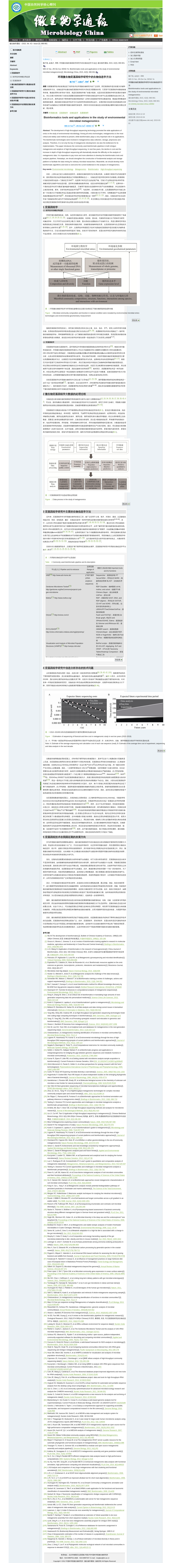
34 (107, 398)
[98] (45, 1488)
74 (62, 645)
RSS (132, 65)
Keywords (14, 69)
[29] (45, 1097)
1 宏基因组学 (15, 73)
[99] (45, 1494)
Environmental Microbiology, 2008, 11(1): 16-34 (98, 1228)
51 (98, 522)
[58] (45, 1267)
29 (93, 379)
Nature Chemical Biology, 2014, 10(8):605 (84, 971)
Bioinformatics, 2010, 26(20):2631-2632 (99, 1428)
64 (92, 541)
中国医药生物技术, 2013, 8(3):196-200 (66, 1119)
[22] (45, 1059)
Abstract (13, 65)
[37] (45, 1140)
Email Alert (134, 62)
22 (64, 218)
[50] (45, 1217)
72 (52, 614)
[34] (45, 1125)
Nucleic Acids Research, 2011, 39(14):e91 (63, 1497)
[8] (46, 979)
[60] (45, 1278)
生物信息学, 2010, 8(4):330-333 (62, 955)
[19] (45, 1038)
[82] (45, 1400)
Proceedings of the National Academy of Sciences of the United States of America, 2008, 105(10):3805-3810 (86, 1275)
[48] (45, 1204)
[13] (45, 1007)
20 (58, 218)
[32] (45, 1114)
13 (80, 198)
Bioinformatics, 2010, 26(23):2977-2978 (74, 1486)
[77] (45, 1372)
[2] (46, 941)
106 (87, 803)
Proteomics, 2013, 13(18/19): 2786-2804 (81, 1056)
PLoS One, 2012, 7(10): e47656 (59, 1454)
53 (103, 522)
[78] (45, 1377)
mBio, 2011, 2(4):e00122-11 (80, 1547)
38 (118, 398)
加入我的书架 (135, 56)
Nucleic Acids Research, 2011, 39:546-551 (89, 1392)
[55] (45, 1248)
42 (101, 405)
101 (109, 672)
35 (110, 398)
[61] (45, 1283)
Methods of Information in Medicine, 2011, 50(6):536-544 (79, 1010)
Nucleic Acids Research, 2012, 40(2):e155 (104, 1518)
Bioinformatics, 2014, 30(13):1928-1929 (62, 1345)
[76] (45, 1364)
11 (99, 195)
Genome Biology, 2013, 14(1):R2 (85, 1448)
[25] (45, 1075)
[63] (45, 1293)
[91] (45, 1451)
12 (102, 195)
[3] (46, 949)
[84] (45, 1413)
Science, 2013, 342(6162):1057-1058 (102, 1024)
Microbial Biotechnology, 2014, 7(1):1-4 (62, 1035)
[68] (45, 1316)
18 (53, 218)
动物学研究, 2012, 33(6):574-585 (71, 1321)
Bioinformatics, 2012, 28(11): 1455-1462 (62, 1523)
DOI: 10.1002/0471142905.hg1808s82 (108, 1061)
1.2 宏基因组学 (15, 81)
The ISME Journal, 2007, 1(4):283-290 (70, 1207)
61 (60, 541)
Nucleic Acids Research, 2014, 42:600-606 (80, 1397)
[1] (46, 936)
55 (67, 532)
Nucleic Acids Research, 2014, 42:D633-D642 (73, 1380)
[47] (45, 1198)
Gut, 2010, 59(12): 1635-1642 (109, 1239)
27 (118, 359)
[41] (45, 1161)
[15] (45, 1019)
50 (95, 522)
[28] (45, 1091)
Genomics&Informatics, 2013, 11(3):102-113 (78, 1030)
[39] (45, 1151)
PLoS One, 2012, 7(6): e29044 (93, 1422)
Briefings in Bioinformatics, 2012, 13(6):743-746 (65, 976)
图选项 (134, 320)
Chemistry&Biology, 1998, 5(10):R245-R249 (99, 1083)
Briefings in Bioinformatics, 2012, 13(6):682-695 (79, 1528)
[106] (45, 1531)
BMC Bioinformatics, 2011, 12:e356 (99, 1386)
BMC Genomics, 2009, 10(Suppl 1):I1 (106, 1016)
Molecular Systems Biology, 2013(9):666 (62, 1048)
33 (104, 398)
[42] (45, 1167)
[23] (45, 1064)
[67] (45, 1313)
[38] (45, 1146)
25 (93, 331)
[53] (45, 1236)
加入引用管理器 (136, 59)
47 (87, 522)
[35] (45, 1128)
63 (65, 541)
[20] (45, 1045)
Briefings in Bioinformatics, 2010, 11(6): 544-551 (84, 981)
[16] (45, 1024)
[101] (45, 1505)
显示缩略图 (17, 50)
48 (90, 522)
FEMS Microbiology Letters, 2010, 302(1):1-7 (64, 1088)
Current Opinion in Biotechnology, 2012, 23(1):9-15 (95, 1507)
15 (85, 198)
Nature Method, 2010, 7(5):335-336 (75, 1361)
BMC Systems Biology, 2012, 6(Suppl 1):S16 (76, 1459)
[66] (45, 1307)
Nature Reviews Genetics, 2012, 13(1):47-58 (75, 1158)
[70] (45, 1329)
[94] (45, 1467)
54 (64, 532)
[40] (45, 1155)
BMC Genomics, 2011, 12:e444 (68, 1502)
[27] (45, 1086)
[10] (45, 990)
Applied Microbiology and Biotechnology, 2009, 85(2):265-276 (70, 1148)
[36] (45, 1132)
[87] (45, 1430)
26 (111, 346)
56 (69, 532)
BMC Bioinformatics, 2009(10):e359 (71, 1470)
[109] (45, 1545)
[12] (45, 1002)
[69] (45, 1324)
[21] (45, 1050)
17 (50, 218)
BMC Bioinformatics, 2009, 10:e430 (100, 1491)
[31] (45, 1108)
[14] (45, 1013)
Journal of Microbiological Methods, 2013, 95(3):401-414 (77, 1111)
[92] (45, 1456)
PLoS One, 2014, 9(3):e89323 (112, 1465)
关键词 (12, 61)
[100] (45, 1499)
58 (83, 538)
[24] (45, 1072)
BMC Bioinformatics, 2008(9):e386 (111, 1443)
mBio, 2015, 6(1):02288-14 (94, 1094)
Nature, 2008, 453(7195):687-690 (102, 1122)
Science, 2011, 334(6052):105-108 (60, 1281)
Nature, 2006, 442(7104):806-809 (66, 1245)
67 (100, 541)
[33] (45, 1122)
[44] (45, 1180)
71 (53, 597)
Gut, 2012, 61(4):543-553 (73, 1233)
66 (97, 541)
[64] (45, 1297)
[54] (45, 1242)
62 (62, 541)
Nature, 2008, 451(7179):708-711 (67, 1250)
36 (112, 398)
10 (97, 195)
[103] (45, 1515)
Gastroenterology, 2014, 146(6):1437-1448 (63, 1196)
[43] (45, 1172)
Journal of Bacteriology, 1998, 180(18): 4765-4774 (88, 1078)
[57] (45, 1259)
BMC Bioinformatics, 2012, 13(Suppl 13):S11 (82, 1332)
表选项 (117, 660)
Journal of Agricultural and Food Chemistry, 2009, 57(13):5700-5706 (99, 1256)
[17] (45, 1027)
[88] (45, 1435)
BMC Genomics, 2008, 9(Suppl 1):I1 (74, 1021)
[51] (45, 1225)
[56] (45, 1253)
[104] (45, 1521)
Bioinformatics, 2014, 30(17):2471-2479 (62, 1295)
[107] (45, 1534)
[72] (45, 1342)
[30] (45, 1102)
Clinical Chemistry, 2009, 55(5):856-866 (62, 960)
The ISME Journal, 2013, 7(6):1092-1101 (71, 1542)
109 (73, 828)
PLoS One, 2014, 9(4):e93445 (79, 1183)
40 (123, 398)
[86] (45, 1425)
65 (94, 541)
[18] (45, 1033)
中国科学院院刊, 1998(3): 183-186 (93, 939)
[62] (45, 1288)
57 (72, 532)
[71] (45, 1335)
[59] (45, 1271)
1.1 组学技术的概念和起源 (20, 77)
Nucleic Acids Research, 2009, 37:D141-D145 (80, 1375)
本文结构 (13, 54)
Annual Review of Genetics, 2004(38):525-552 (76, 1310)
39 (121, 398)
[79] (45, 1383)
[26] (45, 1080)
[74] (45, 1353)
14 (82, 198)
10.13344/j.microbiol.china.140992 (141, 104)
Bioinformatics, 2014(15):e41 (76, 1356)
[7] (46, 974)
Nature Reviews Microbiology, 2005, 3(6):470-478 (95, 1125)
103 (117, 774)
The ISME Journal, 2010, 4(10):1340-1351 (73, 1201)
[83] (45, 1406)
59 (54, 541)
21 (61, 218)
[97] (45, 1483)
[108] (45, 1539)
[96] (45, 1478)
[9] (46, 984)
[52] (45, 1231)
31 (80, 538)
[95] (45, 1473)
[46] (45, 1193)
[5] (46, 962)
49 (93, 522)
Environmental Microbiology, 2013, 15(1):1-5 (64, 992)
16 (88, 198)
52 (101, 522)
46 (71, 549)
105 (48, 780)
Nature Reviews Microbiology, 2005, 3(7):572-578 (80, 1143)
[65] (45, 1302)
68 (74, 549)
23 (66, 227)
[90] (45, 1446)
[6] (46, 971)
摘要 (11, 58)
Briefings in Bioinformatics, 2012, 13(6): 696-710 (98, 1099)
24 (90, 331)
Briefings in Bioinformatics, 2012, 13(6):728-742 (86, 1105)
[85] (45, 1419)
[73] (45, 1347)
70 (70, 586)
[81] (45, 1394)
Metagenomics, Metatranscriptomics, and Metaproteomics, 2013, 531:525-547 (96, 1164)
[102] (45, 1510)
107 (55, 810)
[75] (45, 1358)
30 (95, 379)
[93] (45, 1462)
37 (115, 398)
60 (57, 541)
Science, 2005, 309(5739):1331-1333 (110, 1072)
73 (58, 628)
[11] (45, 995)
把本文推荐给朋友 (137, 52)
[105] (45, 1526)
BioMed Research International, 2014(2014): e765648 (101, 987)
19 (56, 218)
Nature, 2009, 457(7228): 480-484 (60, 1285)
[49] (45, 1210)
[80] (45, 1389)
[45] (45, 1186)
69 (51, 575)
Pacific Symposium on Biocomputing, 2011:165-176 (99, 1350)
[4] (46, 958)
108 (74, 810)
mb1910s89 (121, 1403)
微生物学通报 (15, 44)
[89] (45, 1440)
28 (90, 368)
